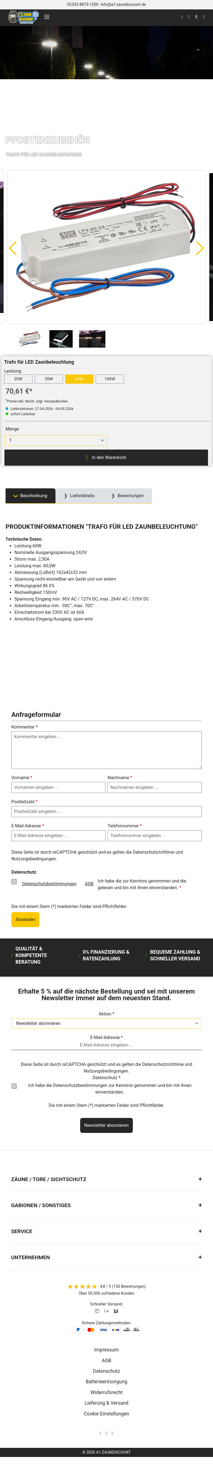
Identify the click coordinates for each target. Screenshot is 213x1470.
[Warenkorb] (203, 16)
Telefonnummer (125, 825)
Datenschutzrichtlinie (153, 852)
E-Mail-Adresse (27, 825)
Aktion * (107, 1014)
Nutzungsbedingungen (33, 858)
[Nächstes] (200, 248)
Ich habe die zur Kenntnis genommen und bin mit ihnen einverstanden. (109, 1089)
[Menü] (47, 16)
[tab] (30, 496)
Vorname (21, 777)
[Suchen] (196, 16)
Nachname (120, 777)
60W (79, 378)
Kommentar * (24, 727)
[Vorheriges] (12, 248)
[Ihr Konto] (188, 16)
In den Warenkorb (106, 457)
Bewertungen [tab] (130, 495)
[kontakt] (181, 16)
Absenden (25, 919)
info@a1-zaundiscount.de (123, 4)
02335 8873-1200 (82, 4)
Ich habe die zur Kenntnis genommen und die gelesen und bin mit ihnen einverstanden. (102, 884)
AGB (89, 883)
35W (49, 378)
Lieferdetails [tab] (82, 495)
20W (18, 378)
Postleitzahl (24, 801)
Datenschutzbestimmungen (49, 883)
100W (110, 378)
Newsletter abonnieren (106, 1125)
